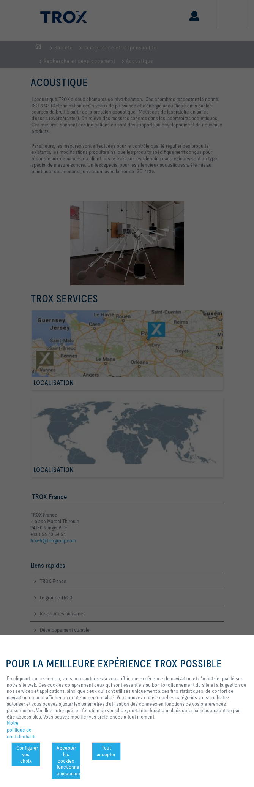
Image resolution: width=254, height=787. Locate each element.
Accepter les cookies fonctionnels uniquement (68, 760)
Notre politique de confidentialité (22, 729)
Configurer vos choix (27, 754)
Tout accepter (106, 751)
